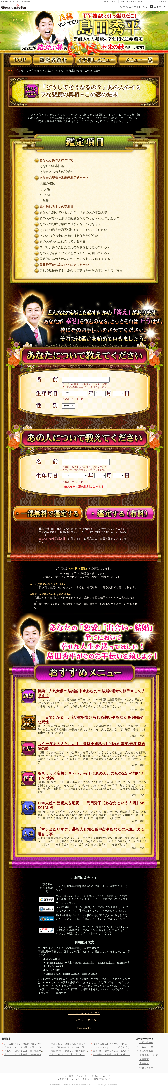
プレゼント (148, 1)
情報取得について (148, 1055)
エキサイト (160, 6)
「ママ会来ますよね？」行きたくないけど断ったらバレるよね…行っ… (130, 1047)
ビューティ (131, 1)
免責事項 (144, 1059)
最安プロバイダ (102, 1079)
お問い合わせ (146, 1042)
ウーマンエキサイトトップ (134, 6)
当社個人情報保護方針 (52, 538)
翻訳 (71, 1076)
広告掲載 (144, 1063)
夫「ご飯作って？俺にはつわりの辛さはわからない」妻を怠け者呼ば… (41, 1043)
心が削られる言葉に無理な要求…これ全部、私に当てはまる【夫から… (130, 1054)
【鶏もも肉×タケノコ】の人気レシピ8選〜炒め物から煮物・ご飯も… (84, 1054)
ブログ (79, 1076)
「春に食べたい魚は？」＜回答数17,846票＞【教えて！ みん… (81, 1051)
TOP (10, 70)
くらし (115, 1)
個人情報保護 (146, 1051)
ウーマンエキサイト (81, 1079)
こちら (80, 899)
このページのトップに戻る (84, 1013)
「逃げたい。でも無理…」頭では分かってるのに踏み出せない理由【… (41, 1047)
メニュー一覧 (160, 1)
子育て (107, 1)
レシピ (122, 1)
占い (140, 1)
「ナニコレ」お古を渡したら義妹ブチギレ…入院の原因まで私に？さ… (41, 1054)
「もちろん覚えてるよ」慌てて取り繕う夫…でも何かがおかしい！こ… (41, 1051)
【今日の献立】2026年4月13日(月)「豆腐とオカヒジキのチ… (124, 1043)
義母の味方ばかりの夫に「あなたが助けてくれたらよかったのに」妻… (130, 1051)
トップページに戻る (84, 1020)
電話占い (96, 1076)
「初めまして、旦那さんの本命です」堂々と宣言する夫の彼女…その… (85, 1043)
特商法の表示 (146, 1067)
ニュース (62, 1076)
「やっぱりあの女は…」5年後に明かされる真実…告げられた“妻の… (84, 1047)
